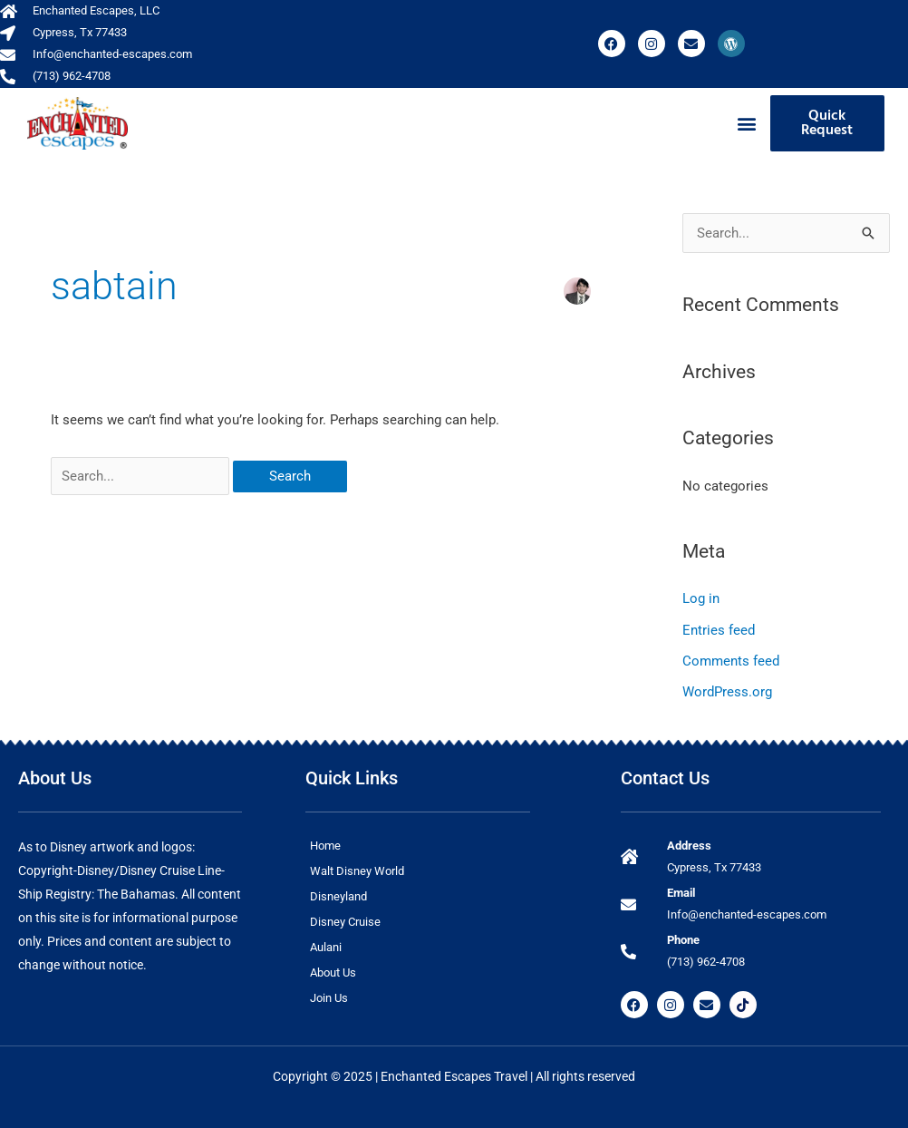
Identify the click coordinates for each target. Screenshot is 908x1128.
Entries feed (718, 629)
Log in (701, 598)
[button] (746, 124)
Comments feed (730, 660)
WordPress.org (727, 691)
